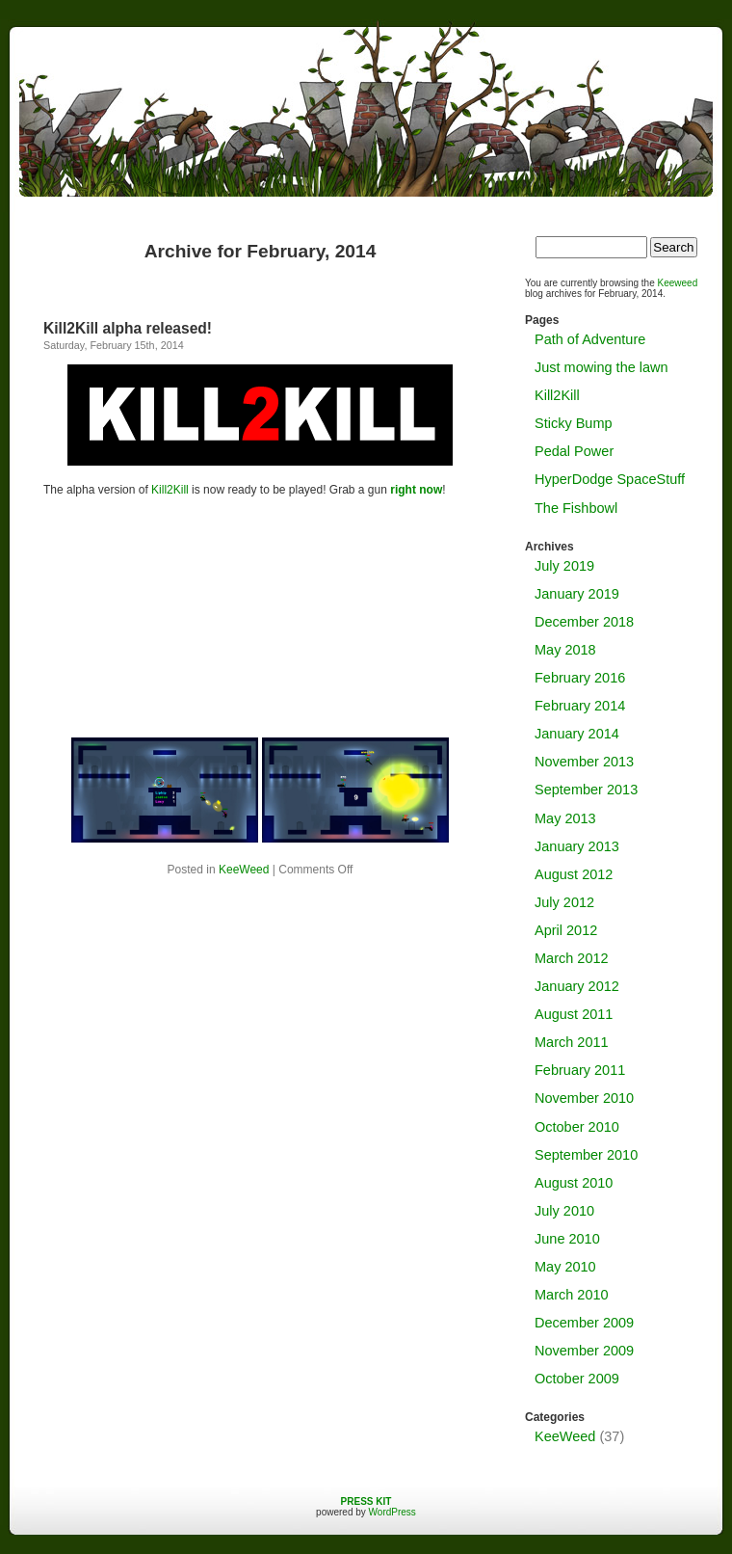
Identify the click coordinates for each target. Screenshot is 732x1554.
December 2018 (584, 622)
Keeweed (678, 283)
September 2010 (586, 1155)
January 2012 (577, 986)
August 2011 (574, 1014)
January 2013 (577, 846)
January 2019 (577, 594)
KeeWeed (244, 869)
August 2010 (574, 1183)
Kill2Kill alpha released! (127, 328)
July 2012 (564, 902)
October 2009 (577, 1378)
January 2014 (577, 733)
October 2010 (577, 1127)
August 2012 (574, 874)
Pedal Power (574, 451)
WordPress (392, 1512)
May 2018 (565, 649)
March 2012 (572, 958)
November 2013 (584, 761)
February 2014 (580, 705)
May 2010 (565, 1266)
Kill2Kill (170, 489)
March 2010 (572, 1294)
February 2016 (580, 677)
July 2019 (564, 566)
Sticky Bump (574, 423)
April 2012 (566, 930)
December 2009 (584, 1322)
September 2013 (586, 789)
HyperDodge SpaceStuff (610, 479)
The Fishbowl (576, 508)
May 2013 (565, 818)
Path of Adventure (590, 339)
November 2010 (584, 1098)
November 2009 (584, 1350)
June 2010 (567, 1238)
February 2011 (580, 1070)
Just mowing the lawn (601, 367)
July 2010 (564, 1211)
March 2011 (572, 1042)
